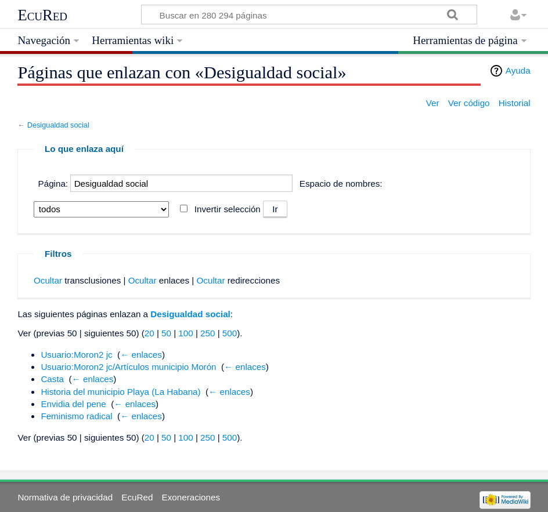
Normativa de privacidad (65, 497)
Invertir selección (227, 209)
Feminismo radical (76, 416)
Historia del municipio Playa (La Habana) (120, 392)
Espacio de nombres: (341, 183)
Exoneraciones (191, 497)
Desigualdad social (58, 125)
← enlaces (141, 355)
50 (166, 333)
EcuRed (42, 15)
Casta (52, 379)
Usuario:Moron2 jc (76, 355)
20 (149, 333)
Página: (53, 183)
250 (207, 333)
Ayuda (518, 70)
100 (185, 333)
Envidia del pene (73, 404)
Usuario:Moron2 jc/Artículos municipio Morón (128, 367)
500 (229, 333)
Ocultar (48, 280)
